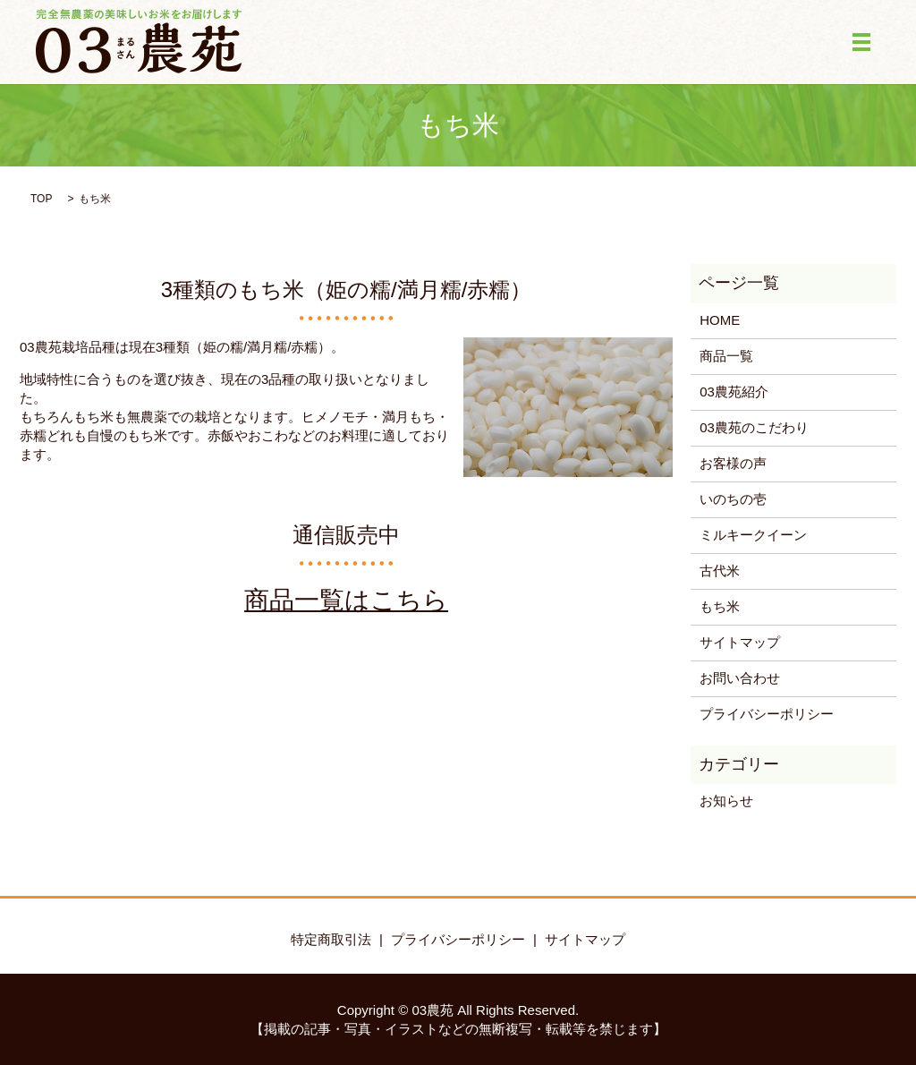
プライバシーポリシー (767, 713)
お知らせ (726, 800)
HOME (720, 320)
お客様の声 (733, 463)
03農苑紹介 (734, 391)
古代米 (720, 570)
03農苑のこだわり (754, 427)
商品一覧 (726, 355)
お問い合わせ (740, 678)
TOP (41, 198)
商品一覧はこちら (346, 600)
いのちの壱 (733, 499)
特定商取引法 (331, 939)
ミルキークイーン (753, 534)
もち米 (720, 606)
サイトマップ (740, 642)
